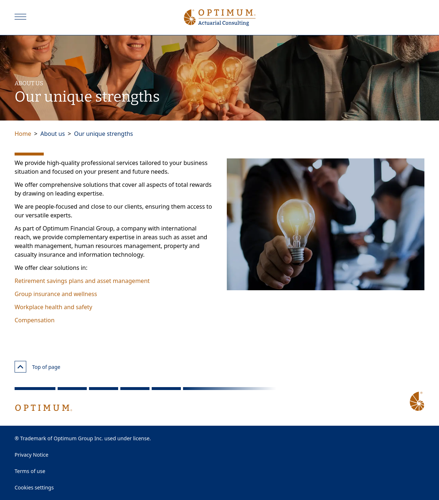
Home (23, 134)
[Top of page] (20, 367)
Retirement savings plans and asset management (82, 281)
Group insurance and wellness (56, 294)
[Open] (20, 17)
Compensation (35, 320)
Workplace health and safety (53, 307)
